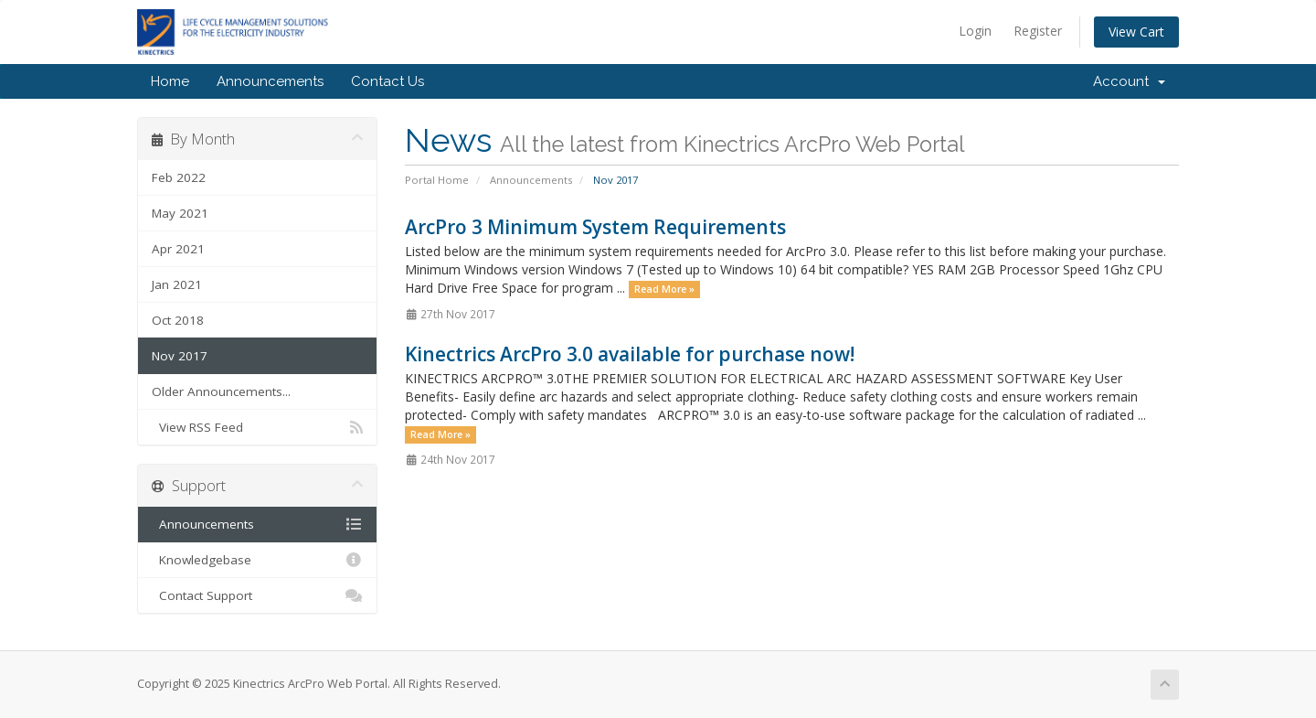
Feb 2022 (179, 177)
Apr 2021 (178, 249)
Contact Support (257, 595)
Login (975, 30)
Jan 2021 (177, 284)
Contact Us (387, 81)
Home (170, 81)
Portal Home (437, 180)
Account (1129, 81)
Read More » (664, 289)
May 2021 (180, 213)
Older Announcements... (221, 391)
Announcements (270, 81)
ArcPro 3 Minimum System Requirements (595, 227)
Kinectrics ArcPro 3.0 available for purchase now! (629, 354)
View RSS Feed (257, 427)
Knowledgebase (257, 560)
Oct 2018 (178, 320)
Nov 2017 (179, 356)
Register (1038, 30)
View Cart (1136, 31)
